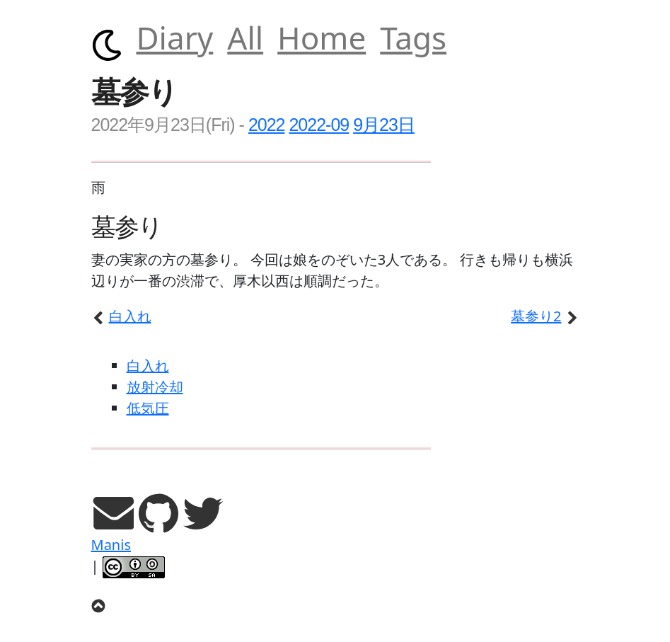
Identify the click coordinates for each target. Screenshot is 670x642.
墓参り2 (545, 316)
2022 (266, 124)
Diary (175, 37)
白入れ (121, 316)
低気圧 (148, 408)
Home (321, 37)
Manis (111, 544)
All (245, 37)
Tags (413, 37)
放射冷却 (155, 386)
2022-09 (319, 124)
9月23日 (384, 124)
